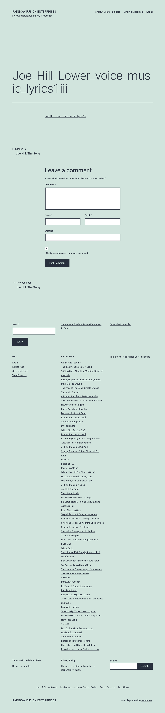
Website (49, 230)
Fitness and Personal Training (75, 641)
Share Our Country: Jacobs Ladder (78, 531)
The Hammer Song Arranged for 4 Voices (81, 569)
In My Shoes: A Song (71, 510)
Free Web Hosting (70, 607)
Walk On (65, 459)
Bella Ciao (66, 544)
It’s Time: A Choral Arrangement (76, 586)
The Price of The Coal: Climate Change (80, 388)
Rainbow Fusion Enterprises (34, 11)
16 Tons (65, 624)
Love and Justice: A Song (73, 413)
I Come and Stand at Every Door (76, 476)
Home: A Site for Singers (107, 11)
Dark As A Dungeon (70, 581)
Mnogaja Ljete (68, 425)
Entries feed (18, 367)
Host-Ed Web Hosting (139, 356)
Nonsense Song (69, 619)
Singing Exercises (133, 11)
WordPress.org (19, 375)
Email (88, 215)
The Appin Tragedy (70, 392)
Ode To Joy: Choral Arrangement (77, 628)
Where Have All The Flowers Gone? (78, 472)
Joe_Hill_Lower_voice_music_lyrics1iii (65, 116)
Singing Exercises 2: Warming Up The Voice (82, 523)
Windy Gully (67, 548)
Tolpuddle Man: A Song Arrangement (79, 514)
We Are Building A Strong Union (76, 565)
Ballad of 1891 (68, 463)
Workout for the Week (72, 632)
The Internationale (70, 493)
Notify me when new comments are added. (67, 253)
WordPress (146, 700)
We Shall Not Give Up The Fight (76, 497)
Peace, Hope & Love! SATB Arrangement (81, 379)
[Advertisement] (83, 47)
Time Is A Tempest (70, 535)
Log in (15, 362)
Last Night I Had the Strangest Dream (79, 539)
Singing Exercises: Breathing (75, 527)
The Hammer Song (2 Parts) (75, 573)
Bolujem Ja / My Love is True (75, 594)
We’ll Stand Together (71, 362)
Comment (50, 184)
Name (48, 215)
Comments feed (20, 371)
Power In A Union (69, 468)
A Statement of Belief (71, 636)
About (149, 11)
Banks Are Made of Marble (74, 409)
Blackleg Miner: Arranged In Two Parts (80, 560)
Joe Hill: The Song (70, 489)
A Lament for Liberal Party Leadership (79, 396)
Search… (16, 324)
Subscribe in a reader (120, 324)
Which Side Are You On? (73, 430)
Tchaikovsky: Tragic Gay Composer (78, 611)
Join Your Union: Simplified (74, 447)
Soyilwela (65, 577)
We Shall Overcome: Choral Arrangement (81, 615)
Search (113, 660)
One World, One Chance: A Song (77, 480)
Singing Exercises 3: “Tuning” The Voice (80, 518)
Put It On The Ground (71, 383)
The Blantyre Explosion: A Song (76, 367)
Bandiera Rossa (69, 590)
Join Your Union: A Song (73, 485)
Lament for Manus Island (73, 434)
